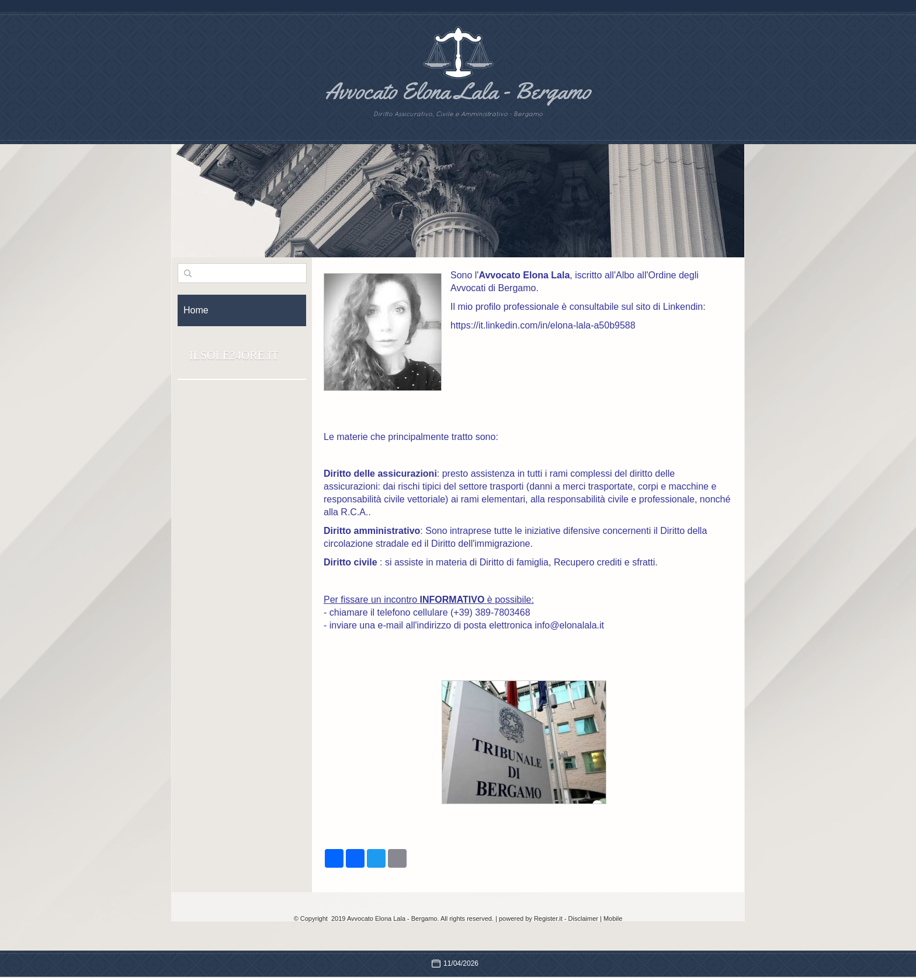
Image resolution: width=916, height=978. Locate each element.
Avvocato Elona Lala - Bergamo (458, 91)
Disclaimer (583, 918)
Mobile (612, 918)
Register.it (548, 918)
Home (196, 310)
